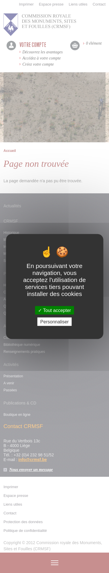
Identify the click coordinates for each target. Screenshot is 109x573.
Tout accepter (54, 310)
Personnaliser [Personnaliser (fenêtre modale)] (54, 321)
